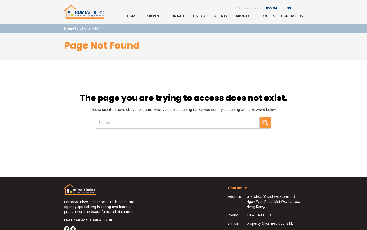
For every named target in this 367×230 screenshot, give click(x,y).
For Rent (153, 16)
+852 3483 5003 (277, 8)
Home (132, 16)
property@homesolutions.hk (270, 223)
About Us (244, 16)
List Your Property (210, 16)
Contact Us (292, 16)
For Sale (177, 16)
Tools (266, 16)
